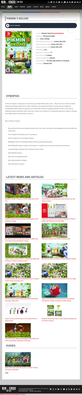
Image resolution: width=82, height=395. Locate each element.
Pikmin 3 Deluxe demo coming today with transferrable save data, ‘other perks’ (21, 300)
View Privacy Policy (23, 391)
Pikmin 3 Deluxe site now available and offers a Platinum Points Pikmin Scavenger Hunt (22, 280)
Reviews (35, 7)
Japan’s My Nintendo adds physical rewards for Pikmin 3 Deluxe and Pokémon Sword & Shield (59, 220)
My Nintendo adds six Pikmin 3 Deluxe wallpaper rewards (59, 259)
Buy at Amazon (13, 25)
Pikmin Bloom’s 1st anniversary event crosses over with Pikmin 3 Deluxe (58, 200)
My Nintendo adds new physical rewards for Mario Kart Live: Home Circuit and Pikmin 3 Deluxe (21, 240)
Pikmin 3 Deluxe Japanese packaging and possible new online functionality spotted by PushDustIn (21, 339)
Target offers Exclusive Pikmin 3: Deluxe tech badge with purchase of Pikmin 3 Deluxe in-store (22, 260)
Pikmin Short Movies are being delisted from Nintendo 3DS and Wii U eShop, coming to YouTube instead (58, 300)
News (16, 7)
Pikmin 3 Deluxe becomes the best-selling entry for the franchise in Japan (21, 220)
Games (47, 7)
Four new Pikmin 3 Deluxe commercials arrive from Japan (59, 279)
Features (22, 7)
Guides (29, 7)
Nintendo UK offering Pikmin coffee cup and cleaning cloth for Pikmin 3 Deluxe (59, 320)
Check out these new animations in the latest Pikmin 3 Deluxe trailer (21, 320)
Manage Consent (20, 394)
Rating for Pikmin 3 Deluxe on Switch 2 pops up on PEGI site (22, 200)
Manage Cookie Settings (35, 391)
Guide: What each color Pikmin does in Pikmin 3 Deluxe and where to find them (21, 368)
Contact (54, 7)
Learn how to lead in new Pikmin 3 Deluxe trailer (56, 239)
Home (3, 7)
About (41, 7)
